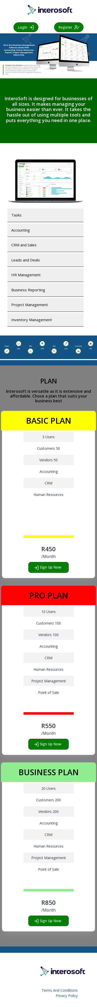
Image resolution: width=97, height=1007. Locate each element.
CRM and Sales (24, 244)
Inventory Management (31, 319)
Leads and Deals (25, 259)
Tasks (16, 214)
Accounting (20, 230)
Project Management (29, 304)
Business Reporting (28, 289)
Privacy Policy (67, 995)
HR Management (26, 274)
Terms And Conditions (60, 990)
